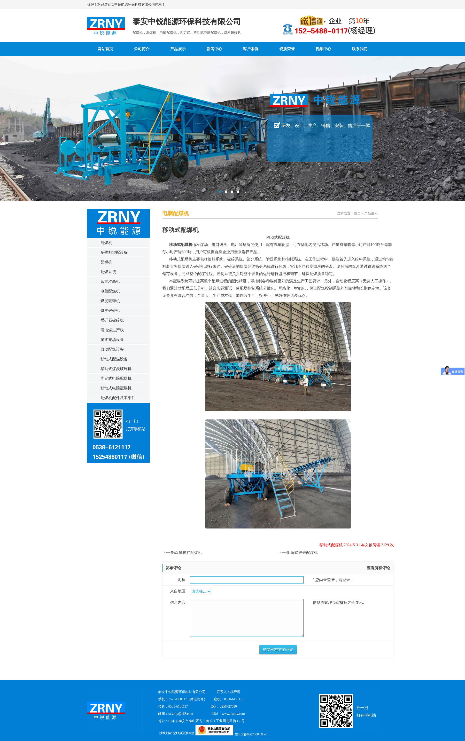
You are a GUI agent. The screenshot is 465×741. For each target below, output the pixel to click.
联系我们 (359, 49)
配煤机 (106, 262)
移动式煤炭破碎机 (116, 369)
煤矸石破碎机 (112, 320)
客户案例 (250, 49)
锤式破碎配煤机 (304, 553)
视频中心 (323, 49)
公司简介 (141, 49)
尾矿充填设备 (112, 340)
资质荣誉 (287, 49)
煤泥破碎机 (110, 301)
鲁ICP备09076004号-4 (251, 734)
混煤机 (106, 243)
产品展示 (178, 49)
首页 (357, 213)
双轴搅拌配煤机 (188, 553)
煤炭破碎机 (110, 310)
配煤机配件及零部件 (118, 398)
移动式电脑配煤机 (116, 388)
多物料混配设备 (114, 252)
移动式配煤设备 (114, 359)
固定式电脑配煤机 (116, 378)
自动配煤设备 (112, 349)
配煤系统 (108, 272)
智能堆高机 (110, 281)
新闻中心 (214, 49)
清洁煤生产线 (112, 330)
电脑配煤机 (110, 291)
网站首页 (105, 49)
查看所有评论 (378, 568)
